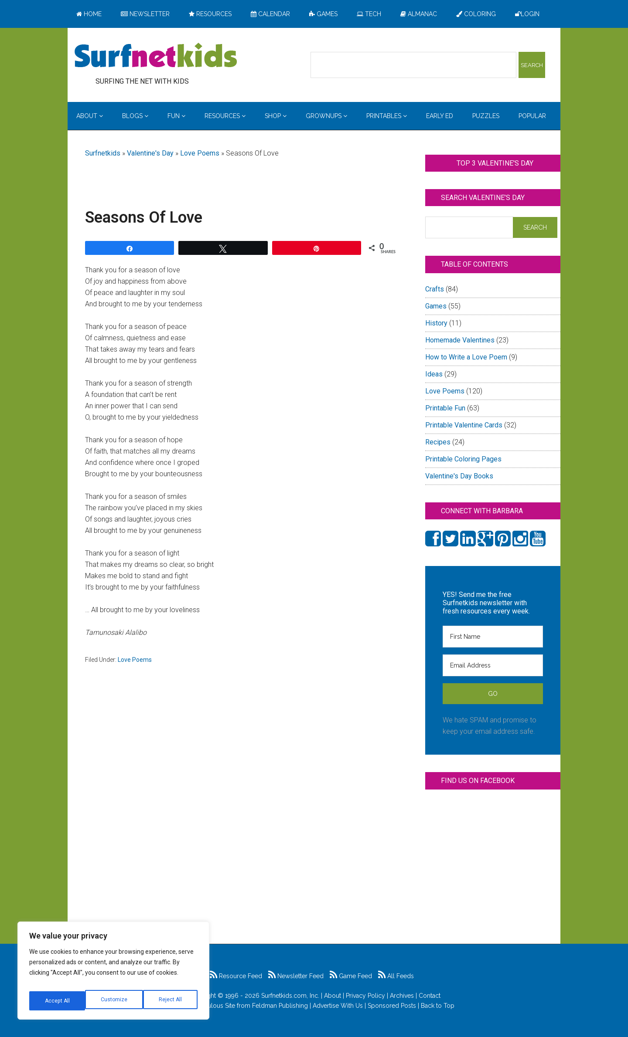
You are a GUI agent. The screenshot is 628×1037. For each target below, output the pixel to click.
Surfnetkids (102, 153)
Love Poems (199, 153)
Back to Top (437, 1005)
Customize (57, 1000)
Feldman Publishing (280, 1005)
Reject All (114, 1000)
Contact (429, 995)
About (332, 995)
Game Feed (351, 976)
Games (436, 306)
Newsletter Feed (296, 976)
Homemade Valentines (460, 340)
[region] (113, 974)
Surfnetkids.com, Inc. (290, 995)
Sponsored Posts (392, 1005)
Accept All (170, 1000)
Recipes (438, 442)
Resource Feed (236, 976)
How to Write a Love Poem (466, 357)
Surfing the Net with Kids (156, 56)
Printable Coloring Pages (463, 459)
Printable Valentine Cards (463, 425)
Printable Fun (445, 408)
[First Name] (493, 636)
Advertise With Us (338, 1005)
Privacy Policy (365, 995)
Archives (402, 995)
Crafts (434, 289)
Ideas (434, 374)
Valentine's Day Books (459, 476)
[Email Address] (493, 665)
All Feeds (396, 976)
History (436, 323)
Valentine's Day (150, 153)
